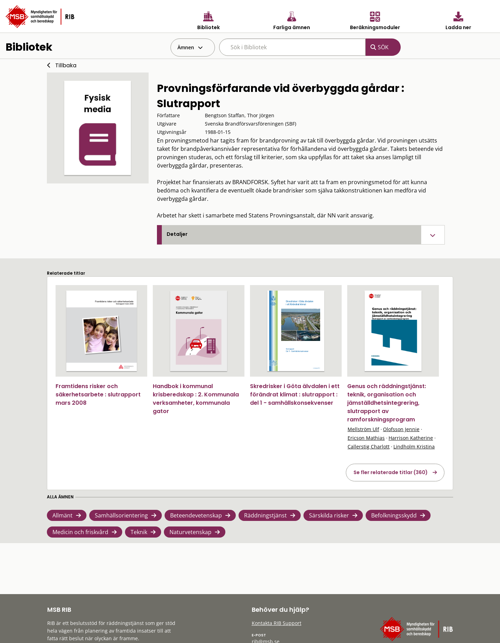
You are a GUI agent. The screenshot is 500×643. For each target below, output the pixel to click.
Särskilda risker (329, 515)
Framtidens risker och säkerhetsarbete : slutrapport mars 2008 (98, 394)
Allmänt (62, 515)
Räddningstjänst (265, 515)
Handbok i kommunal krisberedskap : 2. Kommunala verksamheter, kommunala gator (196, 398)
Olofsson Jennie (401, 429)
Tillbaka (65, 65)
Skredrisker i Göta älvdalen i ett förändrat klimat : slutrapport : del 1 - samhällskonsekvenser (295, 394)
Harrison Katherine (411, 438)
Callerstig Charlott (369, 446)
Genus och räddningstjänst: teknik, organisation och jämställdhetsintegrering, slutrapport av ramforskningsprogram (386, 402)
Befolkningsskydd (394, 515)
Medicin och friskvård (80, 532)
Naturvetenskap (190, 532)
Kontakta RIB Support (276, 623)
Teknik (139, 532)
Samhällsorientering (121, 515)
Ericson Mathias (366, 438)
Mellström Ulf (363, 429)
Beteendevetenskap (196, 515)
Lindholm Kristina (414, 446)
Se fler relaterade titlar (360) (390, 472)
